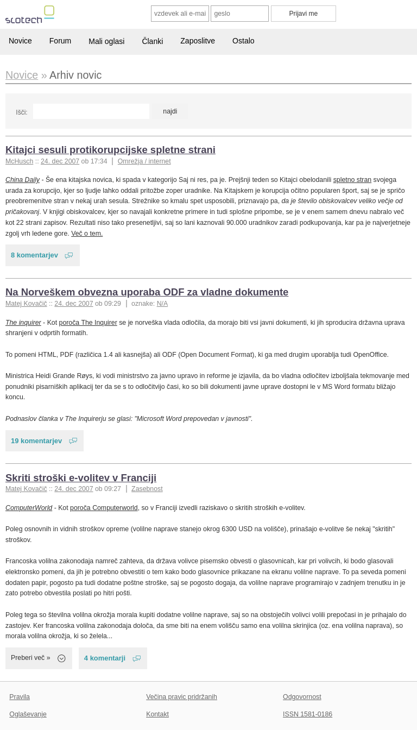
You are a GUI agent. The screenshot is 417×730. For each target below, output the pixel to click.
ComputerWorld (28, 508)
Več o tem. (87, 233)
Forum (60, 40)
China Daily (22, 180)
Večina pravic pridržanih (181, 697)
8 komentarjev (34, 255)
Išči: (21, 112)
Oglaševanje (27, 714)
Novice (20, 40)
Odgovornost (302, 697)
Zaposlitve (197, 40)
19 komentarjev (36, 441)
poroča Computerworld (104, 508)
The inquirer (23, 322)
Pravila (19, 697)
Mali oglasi (106, 41)
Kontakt (157, 714)
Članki (152, 41)
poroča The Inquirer (88, 322)
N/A (162, 303)
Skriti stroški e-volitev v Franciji (80, 477)
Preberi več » (30, 658)
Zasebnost (147, 489)
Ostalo (243, 40)
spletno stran (352, 180)
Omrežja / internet (144, 161)
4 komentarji (104, 658)
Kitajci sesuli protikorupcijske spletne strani (110, 149)
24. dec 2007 (60, 161)
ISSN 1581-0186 (307, 714)
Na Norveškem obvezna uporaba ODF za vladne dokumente (146, 292)
